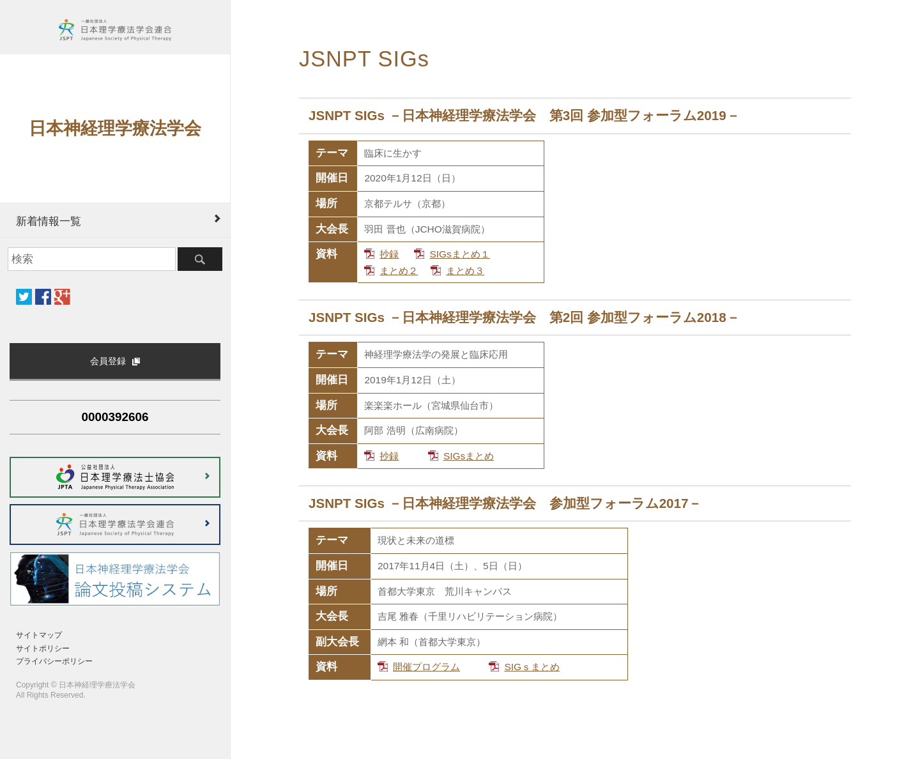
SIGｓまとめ (532, 666)
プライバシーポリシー (54, 661)
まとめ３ (465, 270)
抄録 (389, 254)
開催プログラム (426, 666)
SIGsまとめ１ (459, 254)
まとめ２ (398, 270)
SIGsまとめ (468, 455)
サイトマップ (39, 635)
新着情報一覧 (48, 221)
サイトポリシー (43, 648)
